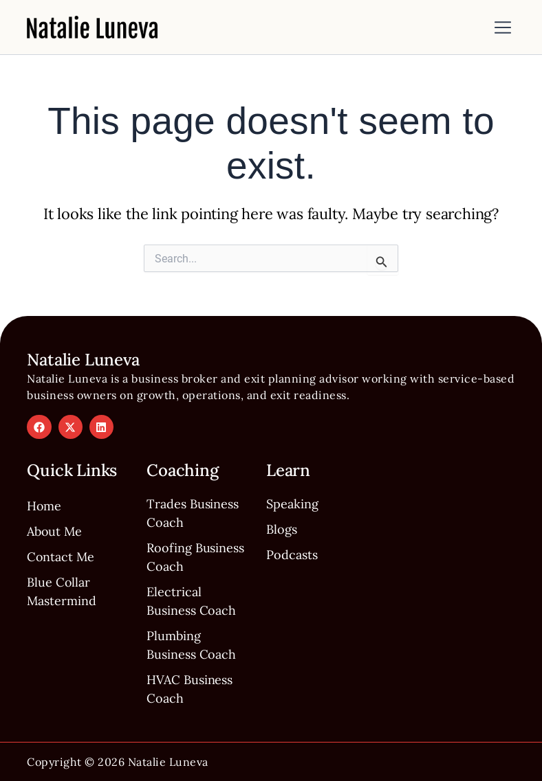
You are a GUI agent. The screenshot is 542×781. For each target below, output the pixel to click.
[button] (502, 29)
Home (44, 506)
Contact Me (61, 557)
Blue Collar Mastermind (61, 592)
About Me (55, 532)
